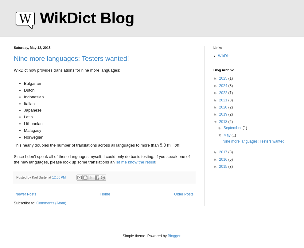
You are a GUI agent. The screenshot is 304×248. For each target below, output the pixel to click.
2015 (223, 166)
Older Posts (183, 194)
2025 (223, 78)
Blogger (174, 236)
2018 (223, 122)
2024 (223, 86)
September (233, 128)
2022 (223, 93)
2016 (223, 159)
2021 (223, 100)
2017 (223, 152)
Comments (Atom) (51, 203)
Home (105, 194)
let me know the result (135, 162)
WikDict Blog (87, 18)
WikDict (224, 56)
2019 (223, 114)
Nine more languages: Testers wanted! (71, 58)
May (228, 135)
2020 (223, 107)
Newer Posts (25, 194)
